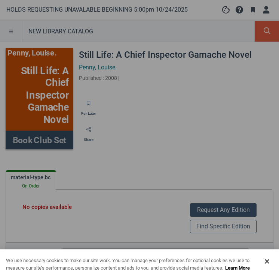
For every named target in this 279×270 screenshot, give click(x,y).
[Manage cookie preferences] (226, 9)
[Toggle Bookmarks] (253, 9)
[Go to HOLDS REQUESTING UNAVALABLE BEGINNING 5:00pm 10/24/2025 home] (97, 10)
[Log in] (266, 9)
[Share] (88, 132)
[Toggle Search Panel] (267, 31)
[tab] (31, 180)
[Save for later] (88, 106)
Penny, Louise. (98, 67)
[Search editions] (155, 254)
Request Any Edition (223, 209)
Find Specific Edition (223, 226)
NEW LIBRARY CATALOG (60, 31)
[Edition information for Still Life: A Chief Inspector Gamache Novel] (261, 254)
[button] (239, 9)
